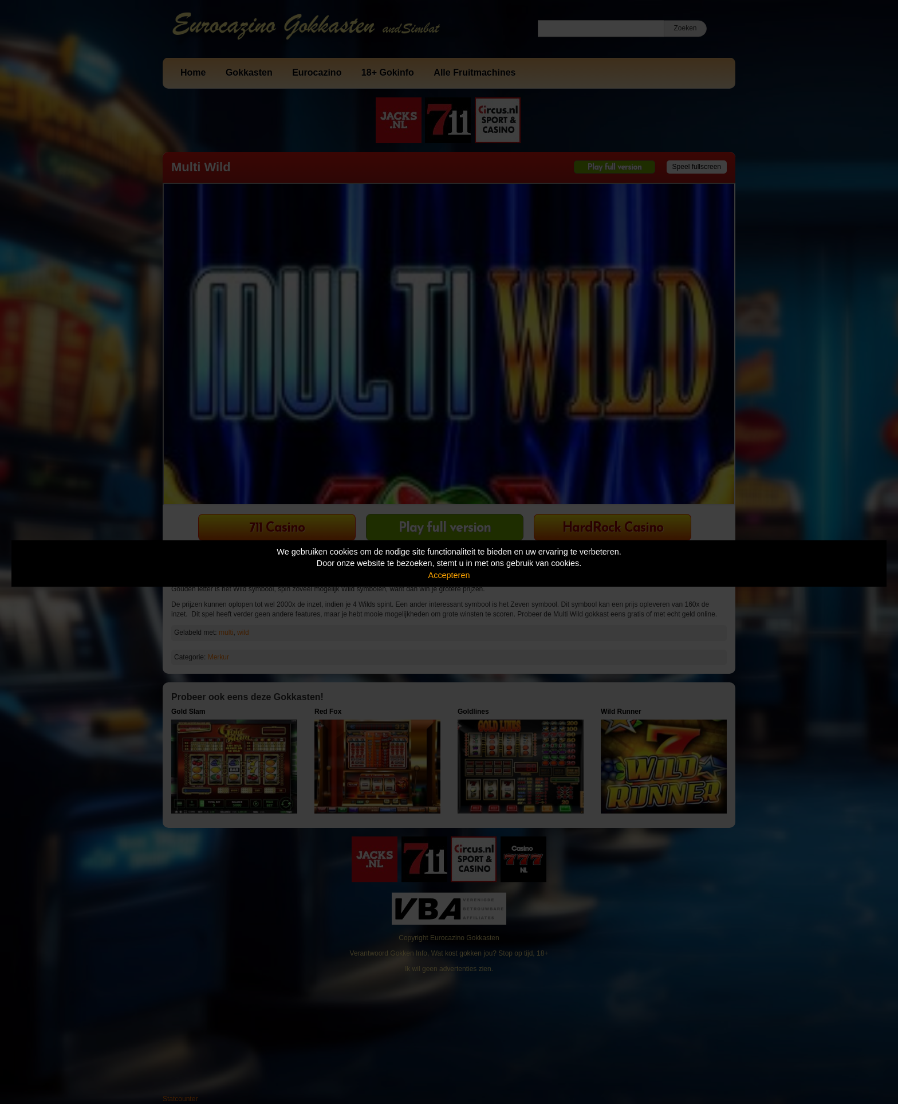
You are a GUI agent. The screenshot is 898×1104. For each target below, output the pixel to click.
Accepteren (449, 575)
